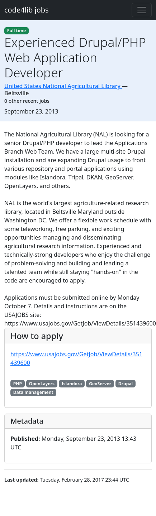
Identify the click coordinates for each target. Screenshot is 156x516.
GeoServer (100, 384)
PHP (17, 384)
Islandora (72, 384)
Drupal (125, 384)
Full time (16, 31)
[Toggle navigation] (142, 10)
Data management (33, 392)
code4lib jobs (26, 10)
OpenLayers (42, 384)
